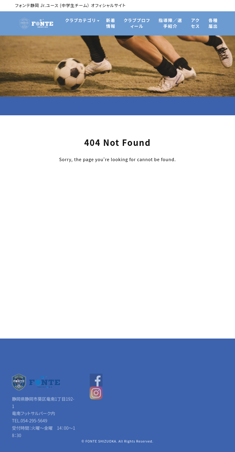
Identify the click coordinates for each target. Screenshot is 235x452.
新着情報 (111, 23)
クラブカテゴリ (80, 20)
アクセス (195, 23)
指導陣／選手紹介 (170, 23)
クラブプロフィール (137, 23)
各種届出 (213, 23)
